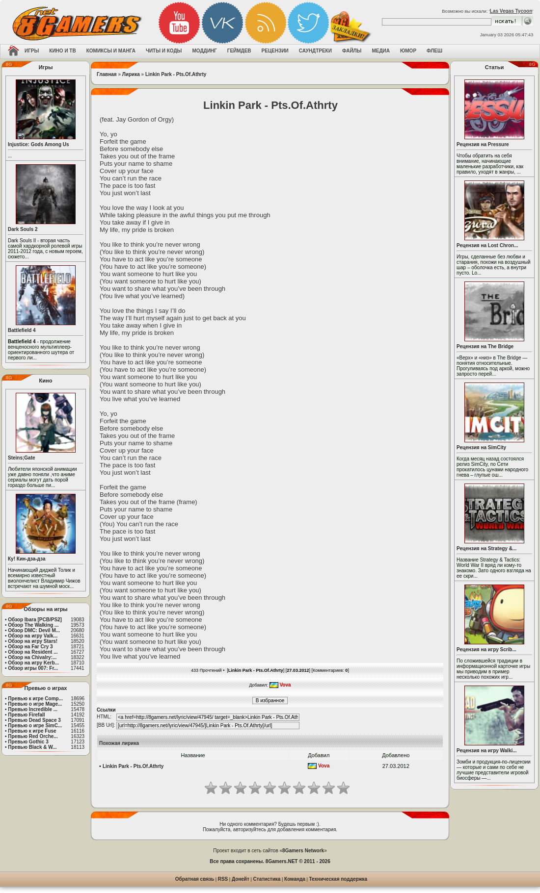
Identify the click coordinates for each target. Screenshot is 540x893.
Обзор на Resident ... (32, 652)
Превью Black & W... (32, 747)
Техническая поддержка (338, 879)
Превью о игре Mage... (35, 704)
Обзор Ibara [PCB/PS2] (35, 619)
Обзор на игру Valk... (32, 635)
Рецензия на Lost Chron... (487, 245)
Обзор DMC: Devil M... (34, 630)
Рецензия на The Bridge (485, 346)
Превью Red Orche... (32, 736)
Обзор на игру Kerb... (33, 662)
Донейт (240, 879)
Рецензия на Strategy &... (486, 548)
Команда (294, 879)
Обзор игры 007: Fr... (33, 668)
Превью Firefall (26, 714)
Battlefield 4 (22, 330)
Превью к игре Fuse (32, 731)
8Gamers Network (303, 850)
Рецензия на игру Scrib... (486, 649)
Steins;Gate (21, 457)
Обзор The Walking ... (33, 625)
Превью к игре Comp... (35, 698)
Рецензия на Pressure (483, 144)
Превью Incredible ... (32, 709)
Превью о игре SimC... (35, 725)
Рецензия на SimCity (481, 447)
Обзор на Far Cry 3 (30, 646)
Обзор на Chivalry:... (32, 657)
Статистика (267, 879)
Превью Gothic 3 (28, 741)
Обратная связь (194, 879)
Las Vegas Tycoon (511, 11)
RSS (223, 879)
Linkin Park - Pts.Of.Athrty (175, 74)
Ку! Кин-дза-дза (26, 558)
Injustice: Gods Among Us (38, 144)
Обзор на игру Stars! (32, 641)
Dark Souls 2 (23, 229)
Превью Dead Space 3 (34, 720)
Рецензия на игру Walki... (487, 750)
